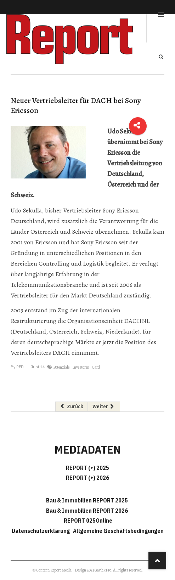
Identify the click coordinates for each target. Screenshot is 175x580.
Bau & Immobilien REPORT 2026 (87, 510)
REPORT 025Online (87, 520)
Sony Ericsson (120, 210)
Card (96, 367)
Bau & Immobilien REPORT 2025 (87, 500)
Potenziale (61, 367)
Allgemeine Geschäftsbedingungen (118, 530)
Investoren (80, 367)
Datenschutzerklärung (42, 530)
